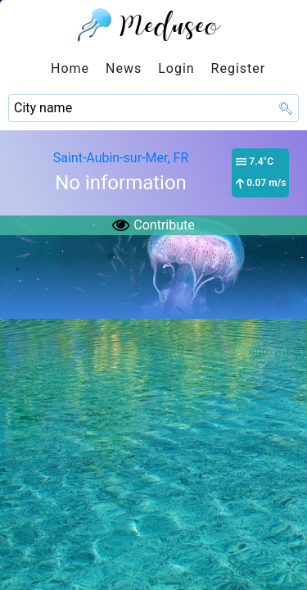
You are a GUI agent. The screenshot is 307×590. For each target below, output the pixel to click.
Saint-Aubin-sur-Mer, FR (121, 158)
